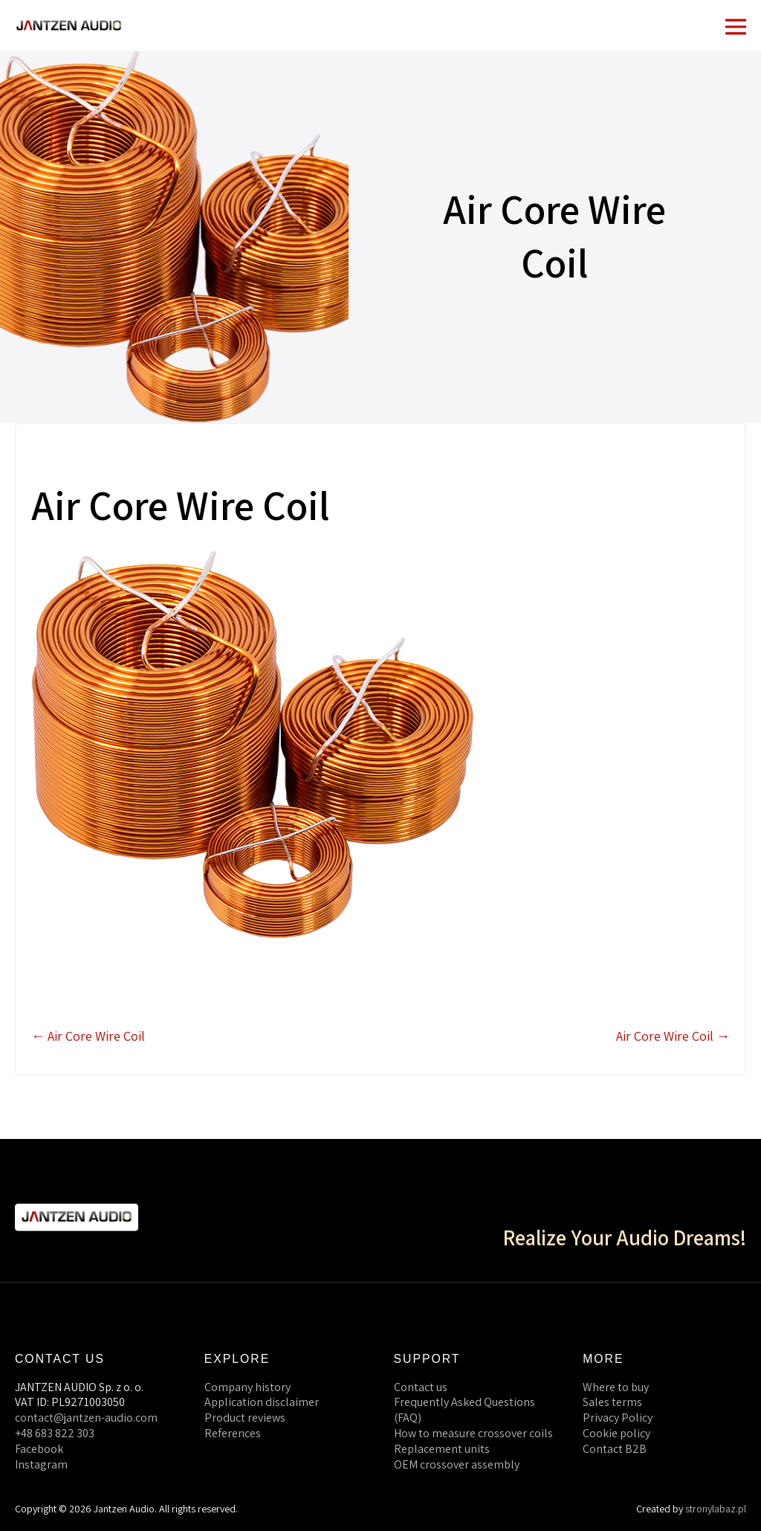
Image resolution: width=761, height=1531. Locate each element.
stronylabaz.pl (715, 1508)
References (232, 1433)
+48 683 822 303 (54, 1433)
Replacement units (442, 1449)
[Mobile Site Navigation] (735, 25)
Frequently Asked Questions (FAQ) (464, 1409)
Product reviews (244, 1417)
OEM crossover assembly (456, 1464)
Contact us (420, 1387)
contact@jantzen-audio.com (86, 1417)
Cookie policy (616, 1433)
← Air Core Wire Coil (88, 1035)
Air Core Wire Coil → (673, 1035)
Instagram (41, 1464)
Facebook (39, 1449)
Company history (247, 1387)
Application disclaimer (261, 1402)
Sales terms (612, 1402)
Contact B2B (615, 1449)
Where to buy (616, 1387)
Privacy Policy (617, 1417)
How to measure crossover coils (473, 1433)
